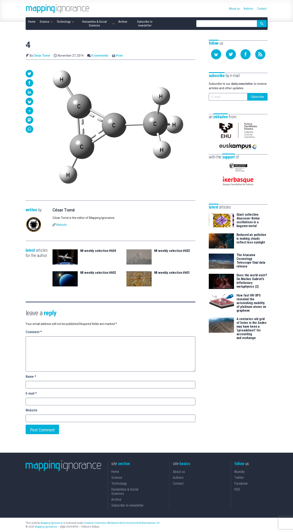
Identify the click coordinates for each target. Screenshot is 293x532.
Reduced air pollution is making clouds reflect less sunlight (251, 238)
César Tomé (41, 55)
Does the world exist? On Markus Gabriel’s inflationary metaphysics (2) (252, 281)
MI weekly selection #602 (98, 273)
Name (31, 377)
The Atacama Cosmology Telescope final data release (251, 260)
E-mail (31, 393)
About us (179, 472)
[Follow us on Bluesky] (216, 54)
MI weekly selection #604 (98, 251)
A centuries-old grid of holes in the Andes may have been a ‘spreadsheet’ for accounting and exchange (252, 328)
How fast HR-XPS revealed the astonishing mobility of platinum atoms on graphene (251, 303)
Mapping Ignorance (52, 522)
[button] (29, 73)
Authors (178, 478)
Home (115, 472)
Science (116, 478)
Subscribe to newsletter (127, 505)
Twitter (239, 478)
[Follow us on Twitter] (231, 54)
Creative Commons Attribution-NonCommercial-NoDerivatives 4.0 (122, 522)
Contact (178, 483)
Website (61, 224)
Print (119, 55)
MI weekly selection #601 (172, 273)
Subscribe (257, 97)
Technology (119, 483)
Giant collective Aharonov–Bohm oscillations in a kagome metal (248, 220)
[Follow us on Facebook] (245, 54)
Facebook (241, 483)
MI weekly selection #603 (172, 251)
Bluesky (239, 472)
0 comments (99, 55)
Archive (116, 499)
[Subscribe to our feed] (260, 54)
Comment (34, 332)
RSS (237, 489)
